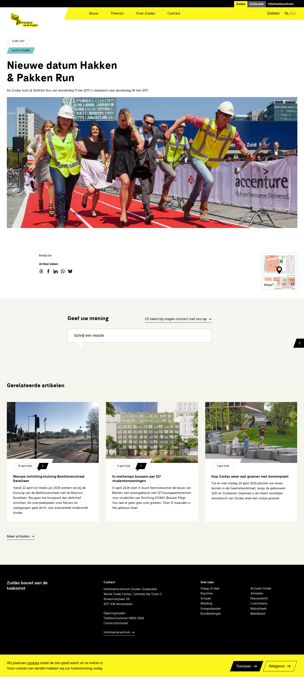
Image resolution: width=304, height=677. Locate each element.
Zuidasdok (256, 4)
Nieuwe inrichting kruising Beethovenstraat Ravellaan (49, 479)
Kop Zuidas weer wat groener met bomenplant (250, 476)
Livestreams (258, 603)
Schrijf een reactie (89, 335)
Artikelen (256, 593)
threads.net (41, 271)
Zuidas (240, 4)
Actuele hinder (260, 588)
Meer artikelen (18, 536)
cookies (33, 663)
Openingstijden (115, 613)
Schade (205, 598)
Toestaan (243, 666)
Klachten (206, 593)
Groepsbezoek (210, 608)
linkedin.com (56, 271)
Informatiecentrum (281, 4)
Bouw (93, 13)
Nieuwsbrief (259, 598)
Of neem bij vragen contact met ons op (176, 319)
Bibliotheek (258, 608)
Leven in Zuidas (21, 50)
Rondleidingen (210, 613)
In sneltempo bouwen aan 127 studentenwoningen (136, 479)
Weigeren (277, 666)
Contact (173, 13)
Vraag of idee (209, 588)
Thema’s (117, 13)
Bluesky (70, 271)
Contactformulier (116, 623)
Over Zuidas (145, 13)
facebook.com (48, 271)
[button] (271, 13)
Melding (206, 603)
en (293, 13)
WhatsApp (63, 271)
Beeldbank (257, 613)
